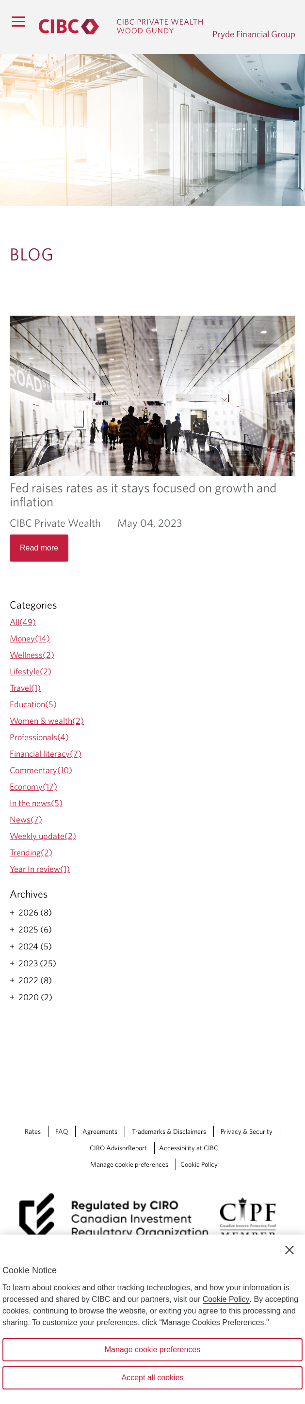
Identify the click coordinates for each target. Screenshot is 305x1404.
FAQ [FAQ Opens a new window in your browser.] (61, 1131)
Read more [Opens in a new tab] (39, 548)
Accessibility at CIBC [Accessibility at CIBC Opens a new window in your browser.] (188, 1148)
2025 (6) (35, 929)
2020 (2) (35, 997)
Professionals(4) (39, 737)
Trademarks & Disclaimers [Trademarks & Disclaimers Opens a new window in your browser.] (169, 1131)
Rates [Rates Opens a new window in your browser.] (33, 1131)
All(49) (23, 622)
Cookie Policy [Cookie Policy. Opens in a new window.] (226, 1299)
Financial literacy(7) (45, 753)
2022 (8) (35, 980)
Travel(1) (25, 688)
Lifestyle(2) (30, 671)
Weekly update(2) (43, 836)
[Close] (289, 1250)
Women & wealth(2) (47, 721)
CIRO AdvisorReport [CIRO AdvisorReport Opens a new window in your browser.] (118, 1148)
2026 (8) (35, 912)
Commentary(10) (41, 770)
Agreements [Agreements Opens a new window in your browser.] (99, 1131)
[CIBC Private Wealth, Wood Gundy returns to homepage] (121, 27)
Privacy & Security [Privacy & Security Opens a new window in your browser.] (247, 1131)
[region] (152, 1319)
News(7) (26, 819)
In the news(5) (36, 803)
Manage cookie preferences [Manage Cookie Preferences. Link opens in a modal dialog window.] (129, 1164)
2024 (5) (35, 946)
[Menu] (18, 21)
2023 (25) (37, 963)
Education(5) (33, 704)
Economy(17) (33, 786)
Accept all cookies (152, 1377)
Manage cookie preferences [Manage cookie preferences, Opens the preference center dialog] (152, 1349)
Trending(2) (31, 852)
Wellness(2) (32, 655)
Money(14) (30, 638)
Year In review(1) (40, 869)
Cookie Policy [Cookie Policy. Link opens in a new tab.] (199, 1164)
